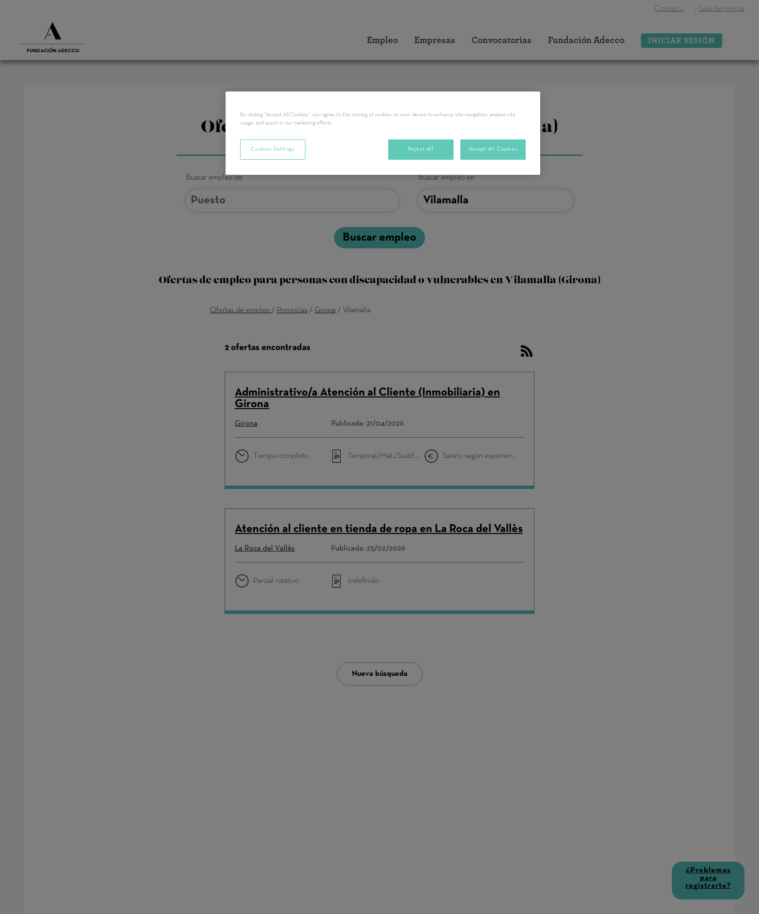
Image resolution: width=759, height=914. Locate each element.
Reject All (421, 149)
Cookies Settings (272, 149)
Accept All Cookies (493, 149)
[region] (383, 133)
